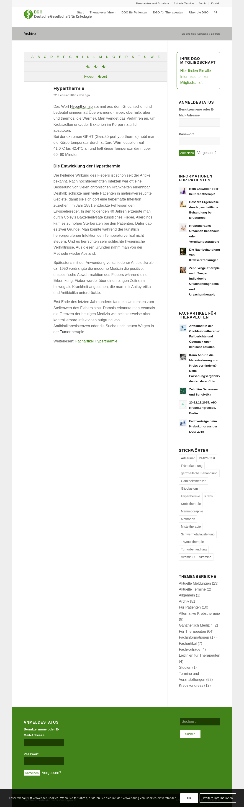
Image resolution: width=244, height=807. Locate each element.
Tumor (65, 332)
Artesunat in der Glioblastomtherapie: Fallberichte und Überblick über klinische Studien (204, 336)
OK (189, 798)
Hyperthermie (69, 88)
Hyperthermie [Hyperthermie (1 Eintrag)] (190, 496)
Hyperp (88, 76)
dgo (87, 95)
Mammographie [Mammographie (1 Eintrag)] (192, 511)
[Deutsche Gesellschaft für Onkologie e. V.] (58, 17)
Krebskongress (191, 685)
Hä (87, 66)
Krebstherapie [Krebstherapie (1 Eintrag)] (191, 504)
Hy (103, 66)
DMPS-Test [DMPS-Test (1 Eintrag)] (207, 458)
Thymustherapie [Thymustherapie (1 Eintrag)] (192, 542)
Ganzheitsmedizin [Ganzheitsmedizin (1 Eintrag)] (193, 481)
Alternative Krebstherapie (199, 613)
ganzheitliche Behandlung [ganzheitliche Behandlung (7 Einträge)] (199, 473)
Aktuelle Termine (184, 3)
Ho (95, 66)
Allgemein (187, 595)
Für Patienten (190, 607)
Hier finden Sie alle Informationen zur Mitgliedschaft (195, 77)
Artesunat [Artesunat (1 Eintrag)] (188, 458)
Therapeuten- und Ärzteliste (152, 3)
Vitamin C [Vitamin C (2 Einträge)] (188, 557)
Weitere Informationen (218, 798)
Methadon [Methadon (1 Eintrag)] (188, 519)
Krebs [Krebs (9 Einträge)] (208, 496)
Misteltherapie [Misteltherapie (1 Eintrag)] (191, 526)
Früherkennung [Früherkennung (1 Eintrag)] (192, 466)
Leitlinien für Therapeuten (199, 655)
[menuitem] (152, 3)
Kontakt (215, 3)
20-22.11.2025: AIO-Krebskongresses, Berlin (203, 408)
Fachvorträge (189, 649)
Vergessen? (207, 153)
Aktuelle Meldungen (195, 583)
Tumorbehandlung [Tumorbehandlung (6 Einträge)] (194, 549)
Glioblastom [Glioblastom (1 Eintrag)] (189, 488)
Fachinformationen (194, 637)
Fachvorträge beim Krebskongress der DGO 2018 (203, 426)
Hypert (102, 76)
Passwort (186, 134)
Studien (185, 667)
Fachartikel (188, 643)
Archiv (202, 3)
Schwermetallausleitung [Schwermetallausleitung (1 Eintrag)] (198, 534)
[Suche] (215, 13)
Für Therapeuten (192, 631)
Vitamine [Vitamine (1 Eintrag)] (205, 557)
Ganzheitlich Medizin (196, 625)
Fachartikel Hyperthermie (96, 341)
